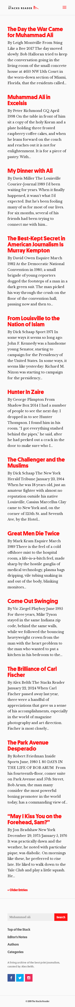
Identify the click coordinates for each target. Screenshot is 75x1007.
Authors (13, 944)
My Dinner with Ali (30, 170)
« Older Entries (18, 890)
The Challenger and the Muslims (36, 462)
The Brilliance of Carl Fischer (32, 672)
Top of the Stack (19, 929)
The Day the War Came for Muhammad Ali (35, 32)
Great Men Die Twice (34, 533)
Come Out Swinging (33, 601)
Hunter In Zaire (26, 392)
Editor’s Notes (17, 937)
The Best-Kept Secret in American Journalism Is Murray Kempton (36, 244)
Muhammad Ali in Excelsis (29, 100)
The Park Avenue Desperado (28, 745)
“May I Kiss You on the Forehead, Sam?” (35, 819)
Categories (15, 952)
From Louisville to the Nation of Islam (34, 321)
